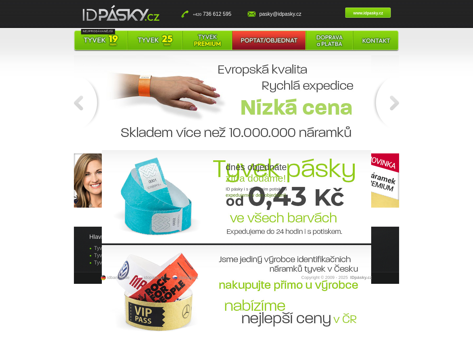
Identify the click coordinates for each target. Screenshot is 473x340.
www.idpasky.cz (368, 13)
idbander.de (118, 277)
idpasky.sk (188, 277)
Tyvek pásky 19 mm (100, 41)
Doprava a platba (329, 41)
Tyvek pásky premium (207, 41)
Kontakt (376, 41)
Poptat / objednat (269, 41)
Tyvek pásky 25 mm (154, 41)
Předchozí (88, 101)
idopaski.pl (154, 277)
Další (385, 101)
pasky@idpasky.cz (280, 14)
